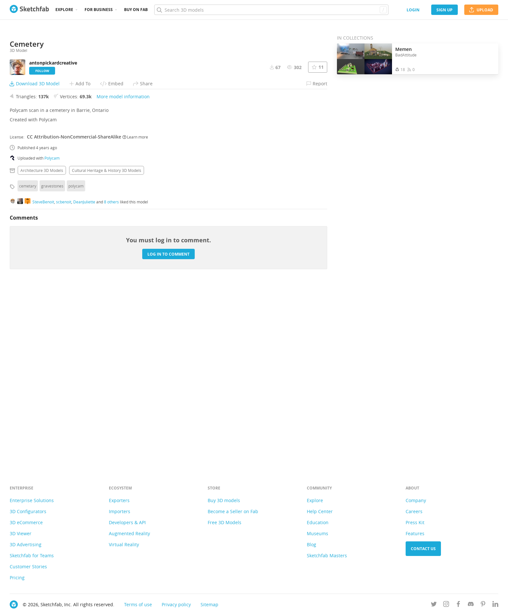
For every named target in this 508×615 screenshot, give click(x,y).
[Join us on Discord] (471, 605)
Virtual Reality (124, 544)
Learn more (135, 315)
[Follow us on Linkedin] (495, 605)
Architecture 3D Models (41, 348)
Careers (414, 511)
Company (416, 500)
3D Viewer (20, 533)
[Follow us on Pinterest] (483, 605)
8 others (111, 379)
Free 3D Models (224, 522)
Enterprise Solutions (32, 500)
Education (318, 522)
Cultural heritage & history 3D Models (106, 348)
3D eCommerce (26, 522)
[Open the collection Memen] (364, 58)
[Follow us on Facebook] (458, 605)
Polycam (52, 336)
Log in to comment (168, 432)
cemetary (27, 364)
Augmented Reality (129, 533)
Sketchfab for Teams (32, 555)
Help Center (320, 511)
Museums (317, 533)
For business (99, 9)
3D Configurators (28, 511)
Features (415, 533)
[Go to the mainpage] (29, 10)
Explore (64, 9)
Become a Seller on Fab (233, 511)
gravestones (52, 364)
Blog (311, 544)
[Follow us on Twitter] (434, 605)
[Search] (271, 10)
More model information (123, 274)
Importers (119, 511)
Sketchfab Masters (327, 555)
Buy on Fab (136, 9)
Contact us (423, 548)
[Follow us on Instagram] (446, 605)
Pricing (17, 577)
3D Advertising (25, 544)
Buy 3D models (224, 500)
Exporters (119, 500)
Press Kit (415, 522)
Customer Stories (28, 566)
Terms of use (138, 604)
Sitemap (209, 604)
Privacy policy (176, 604)
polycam (76, 364)
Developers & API (127, 522)
